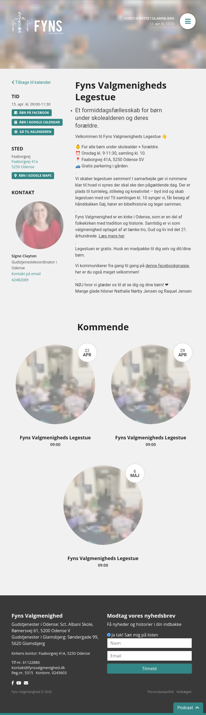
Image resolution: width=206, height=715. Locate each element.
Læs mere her (112, 236)
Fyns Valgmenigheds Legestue (55, 437)
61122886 (31, 662)
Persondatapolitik (161, 692)
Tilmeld (149, 668)
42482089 (20, 279)
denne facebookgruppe (167, 265)
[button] (188, 21)
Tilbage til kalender (31, 82)
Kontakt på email (26, 273)
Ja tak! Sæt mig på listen (135, 635)
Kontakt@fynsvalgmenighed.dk (38, 667)
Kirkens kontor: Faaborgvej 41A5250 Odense (51, 653)
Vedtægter (184, 692)
